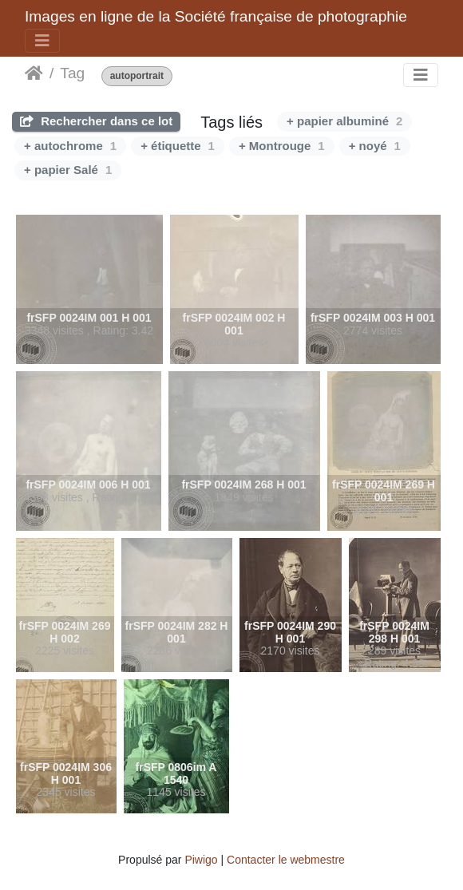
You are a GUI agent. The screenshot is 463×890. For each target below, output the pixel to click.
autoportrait (137, 76)
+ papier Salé (68, 169)
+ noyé (375, 145)
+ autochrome (70, 145)
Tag (72, 73)
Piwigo (200, 859)
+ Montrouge (282, 145)
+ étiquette (177, 145)
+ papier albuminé (344, 121)
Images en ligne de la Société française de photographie (216, 16)
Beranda (34, 73)
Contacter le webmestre (286, 859)
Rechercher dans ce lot (96, 121)
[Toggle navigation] (42, 41)
